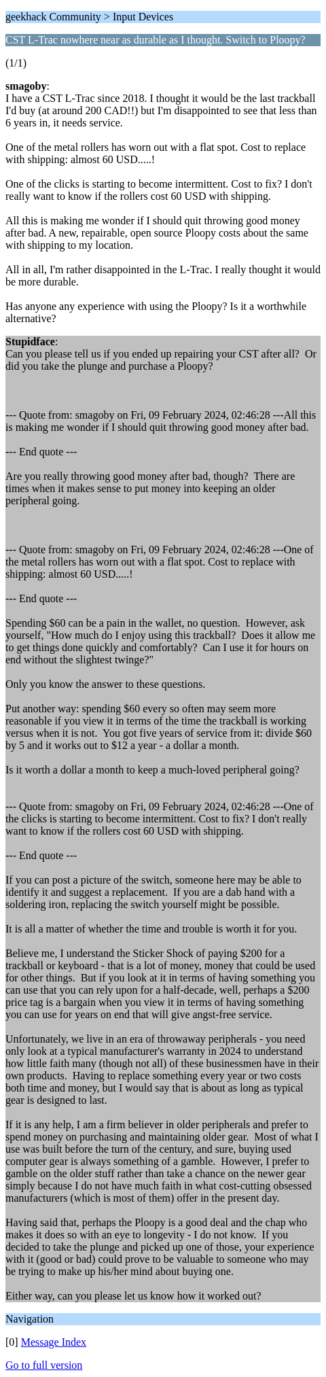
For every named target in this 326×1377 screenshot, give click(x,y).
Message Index (53, 1342)
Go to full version (43, 1365)
